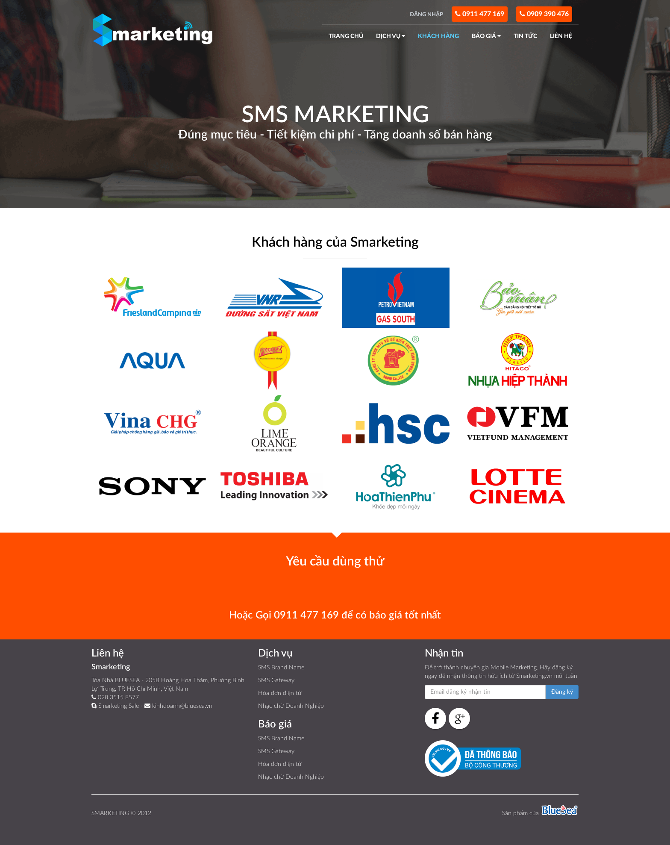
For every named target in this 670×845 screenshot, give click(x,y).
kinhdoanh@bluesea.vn (178, 706)
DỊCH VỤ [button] (390, 36)
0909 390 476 (544, 14)
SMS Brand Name (281, 668)
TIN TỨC (525, 36)
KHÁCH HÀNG (438, 36)
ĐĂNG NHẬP (426, 14)
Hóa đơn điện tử (279, 693)
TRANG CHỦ (346, 36)
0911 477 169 (479, 14)
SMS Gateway (276, 680)
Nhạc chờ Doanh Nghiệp (291, 706)
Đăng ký (562, 692)
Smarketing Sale (115, 706)
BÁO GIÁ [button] (486, 36)
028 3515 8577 (115, 697)
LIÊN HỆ (561, 36)
